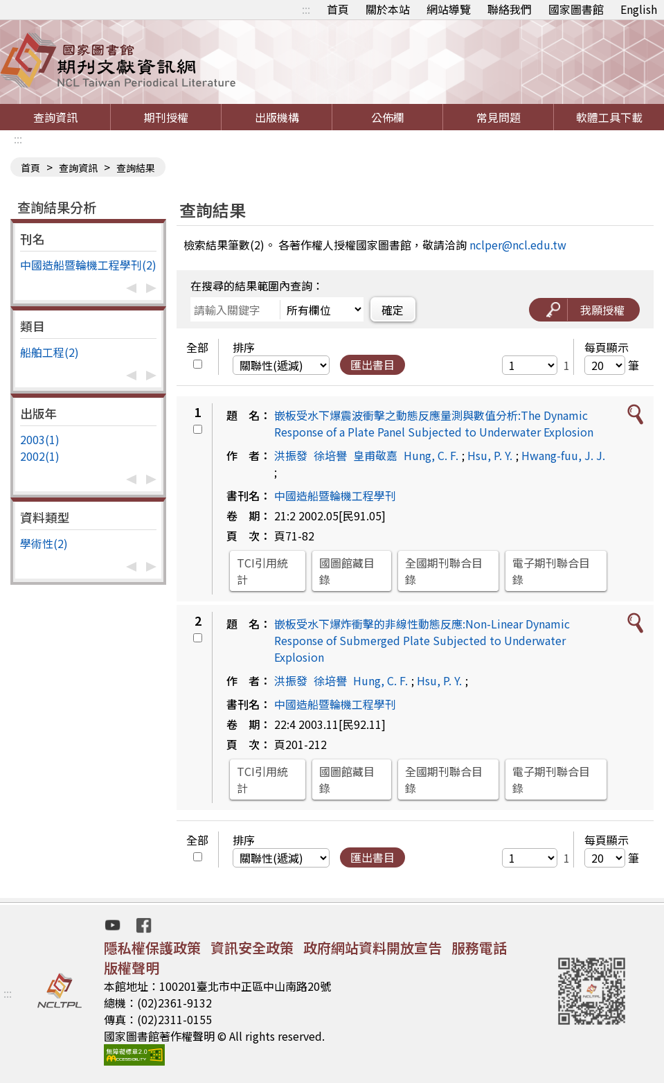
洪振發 (290, 455)
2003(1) (40, 439)
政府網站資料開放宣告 (372, 947)
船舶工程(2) (49, 352)
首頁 (338, 9)
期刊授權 (166, 117)
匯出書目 (372, 364)
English (638, 9)
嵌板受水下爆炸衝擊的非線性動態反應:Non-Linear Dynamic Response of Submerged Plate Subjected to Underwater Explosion (422, 640)
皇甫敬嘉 (375, 455)
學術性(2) (44, 543)
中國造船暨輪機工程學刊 (335, 495)
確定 (393, 309)
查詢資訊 (55, 117)
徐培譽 (330, 455)
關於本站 (388, 9)
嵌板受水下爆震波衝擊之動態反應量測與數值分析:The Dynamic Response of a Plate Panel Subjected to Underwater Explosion (433, 423)
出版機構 (277, 117)
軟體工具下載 (609, 117)
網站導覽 (449, 9)
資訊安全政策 (252, 947)
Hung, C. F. (431, 455)
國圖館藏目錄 (347, 571)
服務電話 (479, 947)
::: (306, 9)
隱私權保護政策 (152, 947)
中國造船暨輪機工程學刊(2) (88, 264)
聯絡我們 (509, 9)
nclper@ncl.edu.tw (517, 244)
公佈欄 (387, 117)
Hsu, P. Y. (489, 455)
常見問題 (498, 117)
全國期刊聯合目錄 (444, 571)
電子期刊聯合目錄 (551, 571)
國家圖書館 (576, 9)
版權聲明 (131, 968)
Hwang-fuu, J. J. (563, 455)
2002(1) (40, 456)
